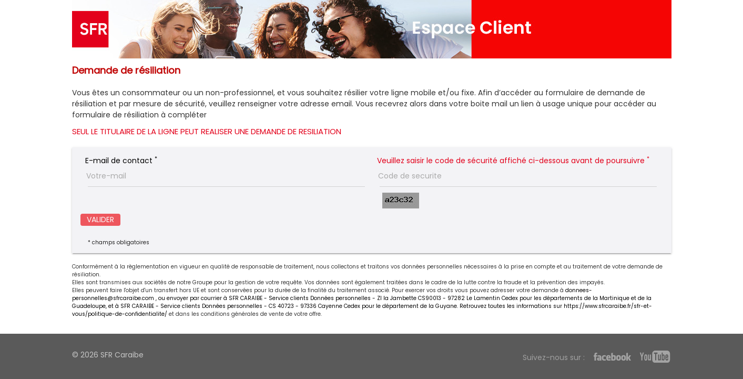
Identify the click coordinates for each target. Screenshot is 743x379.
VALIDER (100, 219)
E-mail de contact (121, 160)
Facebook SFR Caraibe (612, 358)
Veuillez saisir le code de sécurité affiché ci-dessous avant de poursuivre (513, 160)
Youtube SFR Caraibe (654, 357)
